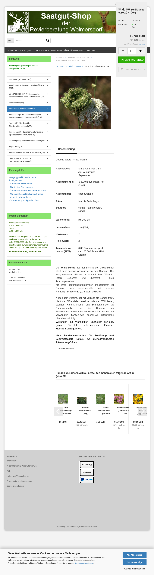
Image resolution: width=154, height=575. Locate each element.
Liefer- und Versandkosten (18, 476)
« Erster (60, 66)
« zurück (69, 66)
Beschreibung (66, 149)
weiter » (79, 66)
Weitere (91, 50)
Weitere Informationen (134, 569)
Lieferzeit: (122, 24)
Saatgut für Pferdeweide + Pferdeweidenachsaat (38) (20, 124)
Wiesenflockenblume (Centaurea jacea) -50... (127, 410)
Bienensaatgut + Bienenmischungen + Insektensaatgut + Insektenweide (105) (26, 116)
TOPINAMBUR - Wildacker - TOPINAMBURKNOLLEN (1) (20, 159)
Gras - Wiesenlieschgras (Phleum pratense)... (106, 410)
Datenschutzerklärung (84, 563)
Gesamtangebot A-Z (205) (19, 50)
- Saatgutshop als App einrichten (24, 200)
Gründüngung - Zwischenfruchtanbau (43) (27, 140)
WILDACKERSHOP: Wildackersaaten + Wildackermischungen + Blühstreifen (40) (26, 95)
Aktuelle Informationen (20, 197)
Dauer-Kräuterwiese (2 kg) (85, 410)
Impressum (11, 461)
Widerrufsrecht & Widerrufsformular (22, 466)
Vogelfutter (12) (15, 146)
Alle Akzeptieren (134, 555)
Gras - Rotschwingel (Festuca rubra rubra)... (66, 410)
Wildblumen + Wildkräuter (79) (22, 108)
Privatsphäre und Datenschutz (19, 481)
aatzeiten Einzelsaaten (22, 187)
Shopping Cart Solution (66, 527)
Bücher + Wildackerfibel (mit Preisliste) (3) (27, 152)
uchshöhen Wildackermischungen (27, 194)
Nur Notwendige (134, 562)
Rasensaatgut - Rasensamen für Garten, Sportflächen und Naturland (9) (26, 133)
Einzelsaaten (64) (16, 103)
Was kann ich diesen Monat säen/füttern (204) (59, 50)
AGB (8, 471)
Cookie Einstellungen (15, 486)
